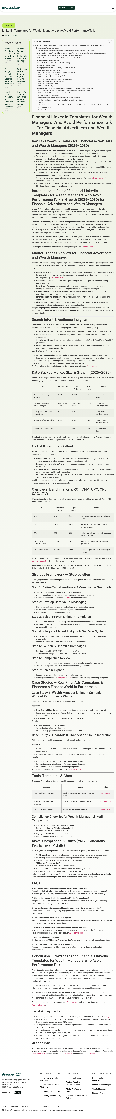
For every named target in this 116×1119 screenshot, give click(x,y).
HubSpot (42, 561)
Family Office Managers (101, 1085)
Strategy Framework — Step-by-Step (50, 70)
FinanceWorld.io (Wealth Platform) (50, 1086)
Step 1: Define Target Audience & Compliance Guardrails (58, 72)
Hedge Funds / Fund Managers (100, 1079)
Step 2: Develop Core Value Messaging (53, 75)
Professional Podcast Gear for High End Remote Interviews (22, 75)
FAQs (41, 102)
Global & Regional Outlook (46, 65)
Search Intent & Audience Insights (49, 60)
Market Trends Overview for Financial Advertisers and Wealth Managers (61, 58)
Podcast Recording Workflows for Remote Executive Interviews (22, 54)
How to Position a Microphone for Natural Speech (10, 53)
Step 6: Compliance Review (50, 83)
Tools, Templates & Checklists (49, 95)
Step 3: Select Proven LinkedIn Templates (54, 77)
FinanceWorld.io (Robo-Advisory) (49, 1079)
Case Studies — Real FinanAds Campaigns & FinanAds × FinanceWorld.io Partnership (65, 88)
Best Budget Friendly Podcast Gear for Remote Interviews (9, 76)
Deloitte (35, 561)
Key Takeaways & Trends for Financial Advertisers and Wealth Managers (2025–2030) (66, 50)
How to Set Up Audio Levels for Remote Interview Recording (22, 98)
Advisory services (98, 178)
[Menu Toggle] (113, 8)
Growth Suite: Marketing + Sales (76, 1097)
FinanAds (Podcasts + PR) (50, 1096)
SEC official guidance (60, 278)
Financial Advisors (99, 1093)
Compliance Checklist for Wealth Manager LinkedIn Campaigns (61, 97)
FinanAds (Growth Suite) (50, 1091)
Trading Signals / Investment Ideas (73, 1083)
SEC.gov (66, 598)
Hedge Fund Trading (74, 1078)
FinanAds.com (92, 366)
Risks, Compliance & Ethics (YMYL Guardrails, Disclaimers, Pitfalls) (61, 100)
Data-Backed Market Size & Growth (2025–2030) (54, 63)
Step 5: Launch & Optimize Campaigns (53, 81)
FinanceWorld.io (88, 247)
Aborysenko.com (64, 678)
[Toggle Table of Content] (108, 42)
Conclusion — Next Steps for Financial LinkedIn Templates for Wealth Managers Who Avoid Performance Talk (74, 105)
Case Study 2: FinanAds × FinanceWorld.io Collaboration (59, 93)
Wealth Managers (99, 1089)
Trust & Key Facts (45, 107)
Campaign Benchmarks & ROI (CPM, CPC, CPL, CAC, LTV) (56, 68)
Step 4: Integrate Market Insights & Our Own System (57, 79)
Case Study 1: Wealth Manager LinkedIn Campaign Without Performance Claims (66, 91)
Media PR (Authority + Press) (75, 1090)
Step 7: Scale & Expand (49, 86)
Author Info (43, 110)
